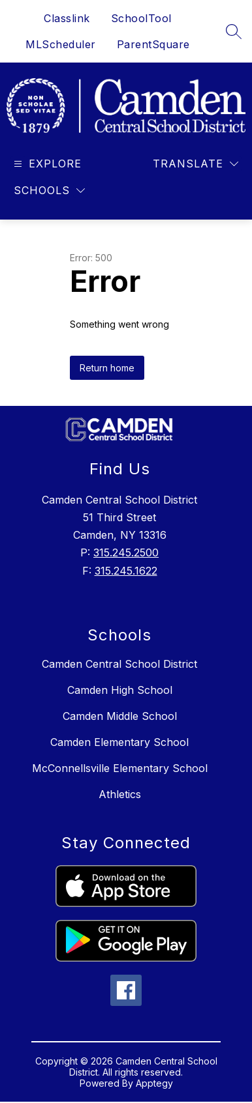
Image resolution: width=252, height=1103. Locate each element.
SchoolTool (141, 18)
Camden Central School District (119, 663)
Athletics (120, 794)
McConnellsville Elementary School (120, 768)
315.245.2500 (126, 552)
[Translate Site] (196, 164)
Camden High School (119, 689)
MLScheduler (60, 44)
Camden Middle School (120, 716)
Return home (107, 367)
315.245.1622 (126, 570)
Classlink (67, 18)
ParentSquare (153, 44)
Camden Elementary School (119, 742)
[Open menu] (46, 164)
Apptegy (154, 1083)
